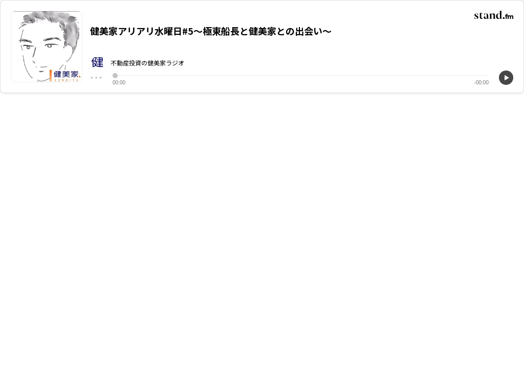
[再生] (506, 78)
